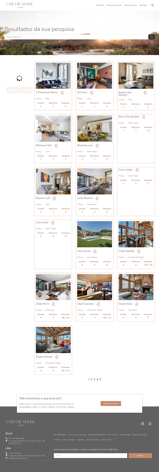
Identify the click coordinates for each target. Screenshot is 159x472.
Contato (143, 5)
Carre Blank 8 (85, 198)
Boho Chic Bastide (129, 116)
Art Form (82, 92)
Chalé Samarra (85, 303)
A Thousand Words (47, 92)
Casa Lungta (126, 169)
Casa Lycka (42, 222)
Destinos (100, 5)
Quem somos (130, 5)
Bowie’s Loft (43, 198)
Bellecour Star (44, 145)
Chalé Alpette (126, 251)
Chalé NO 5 (42, 303)
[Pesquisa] (151, 36)
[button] (153, 5)
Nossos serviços (114, 5)
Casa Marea (84, 251)
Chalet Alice (125, 303)
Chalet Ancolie (44, 356)
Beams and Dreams (125, 94)
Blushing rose (85, 145)
